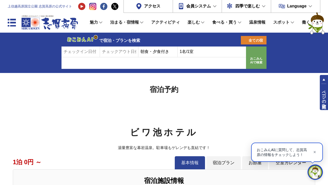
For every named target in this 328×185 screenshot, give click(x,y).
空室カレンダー (291, 162)
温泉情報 (257, 22)
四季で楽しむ (247, 6)
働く (306, 22)
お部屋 (255, 162)
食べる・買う (224, 22)
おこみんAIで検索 (256, 60)
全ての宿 (256, 40)
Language (296, 6)
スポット (281, 22)
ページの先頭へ (324, 97)
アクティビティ (165, 22)
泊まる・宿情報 (124, 22)
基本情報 (190, 162)
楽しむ (194, 22)
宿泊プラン (223, 162)
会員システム (198, 6)
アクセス (152, 6)
